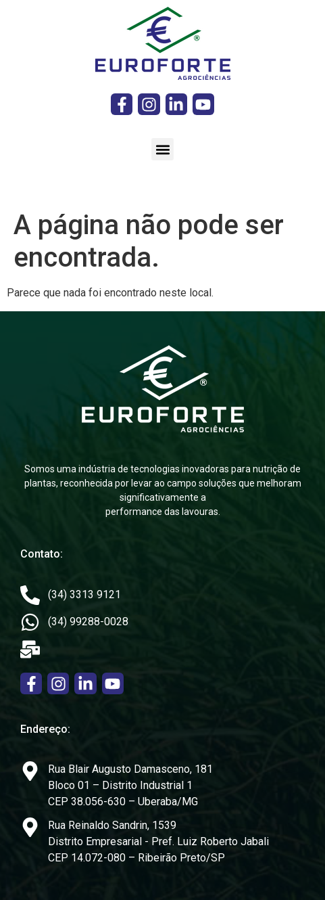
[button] (162, 149)
